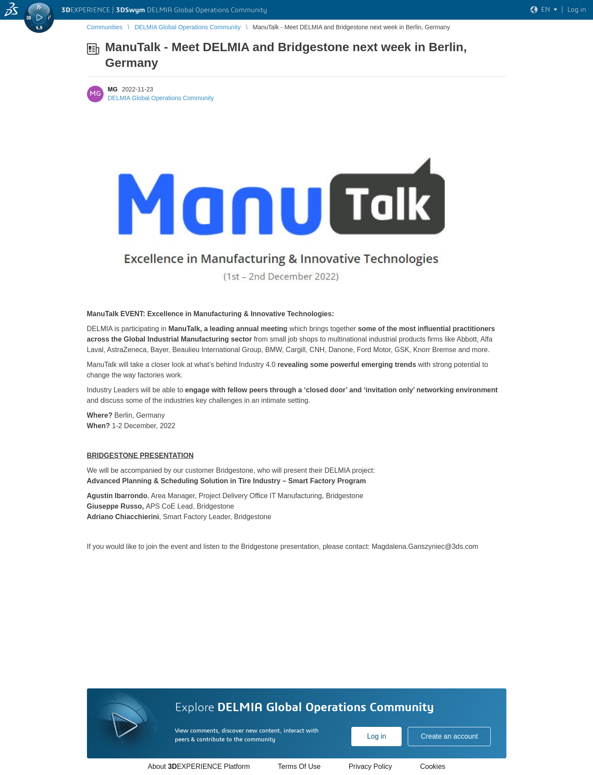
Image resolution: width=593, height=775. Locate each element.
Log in (376, 736)
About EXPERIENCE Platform (199, 766)
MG (113, 89)
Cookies (432, 766)
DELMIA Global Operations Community (161, 97)
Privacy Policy (370, 766)
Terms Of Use (299, 766)
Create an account (449, 736)
